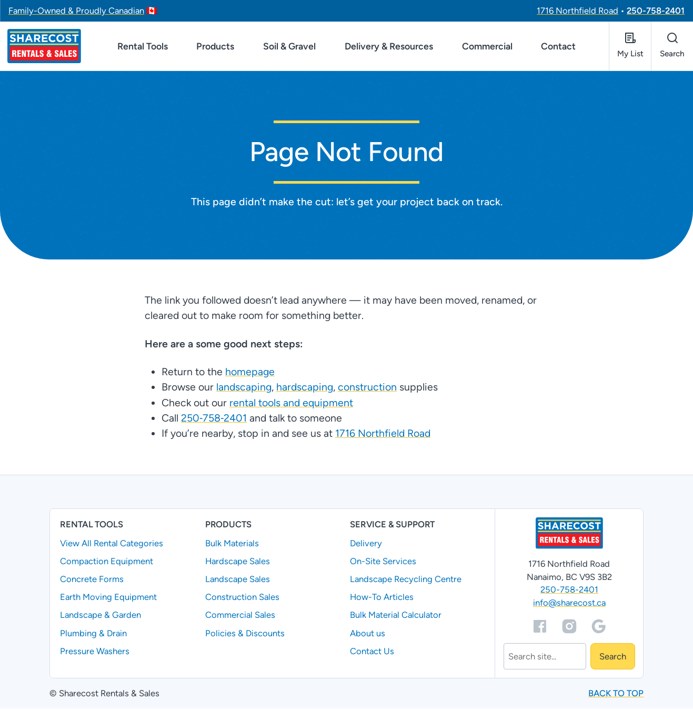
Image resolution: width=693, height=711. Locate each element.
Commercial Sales (240, 618)
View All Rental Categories (111, 546)
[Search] (545, 659)
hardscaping (304, 390)
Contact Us (372, 653)
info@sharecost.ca (569, 605)
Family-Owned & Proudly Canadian (76, 10)
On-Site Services (383, 564)
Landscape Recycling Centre (405, 582)
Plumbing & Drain (93, 635)
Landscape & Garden (100, 618)
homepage (249, 374)
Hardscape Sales (237, 564)
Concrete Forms (92, 582)
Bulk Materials (232, 546)
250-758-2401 (656, 10)
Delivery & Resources (389, 47)
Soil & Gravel (289, 47)
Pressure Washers (94, 653)
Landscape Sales (237, 582)
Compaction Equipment (106, 564)
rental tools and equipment (291, 405)
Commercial (487, 47)
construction (366, 390)
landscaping (243, 390)
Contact (558, 47)
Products (215, 47)
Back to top (616, 696)
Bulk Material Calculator (395, 618)
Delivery (366, 546)
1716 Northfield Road (577, 10)
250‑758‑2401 (213, 421)
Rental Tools (142, 47)
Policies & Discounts (245, 635)
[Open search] (672, 48)
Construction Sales (242, 600)
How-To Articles (382, 600)
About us (367, 635)
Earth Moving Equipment (108, 600)
